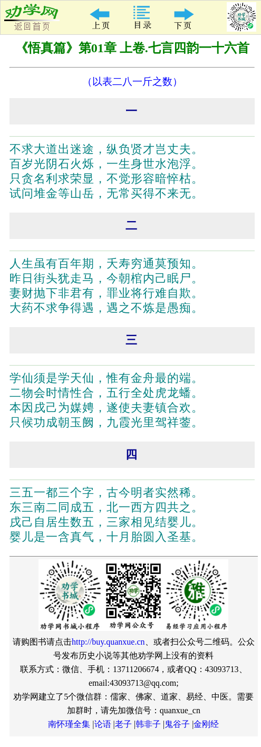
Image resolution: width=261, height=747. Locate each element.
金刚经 (206, 724)
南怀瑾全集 (69, 724)
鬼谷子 (177, 724)
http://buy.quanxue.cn (108, 641)
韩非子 (148, 724)
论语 (102, 724)
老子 (123, 724)
